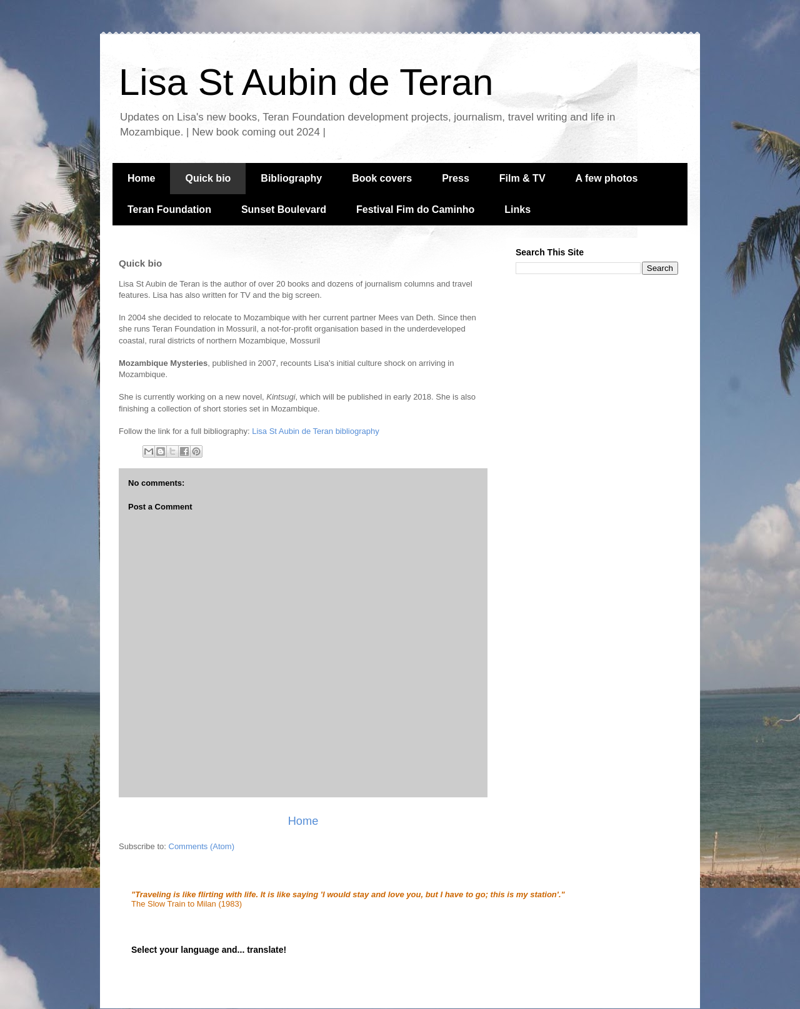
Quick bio (208, 178)
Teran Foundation (169, 209)
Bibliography (291, 178)
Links (517, 209)
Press (455, 178)
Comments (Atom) (201, 846)
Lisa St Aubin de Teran (306, 82)
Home (141, 178)
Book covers (382, 178)
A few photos (607, 178)
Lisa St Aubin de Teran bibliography (315, 431)
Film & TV (522, 178)
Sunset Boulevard (283, 209)
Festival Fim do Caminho (415, 209)
